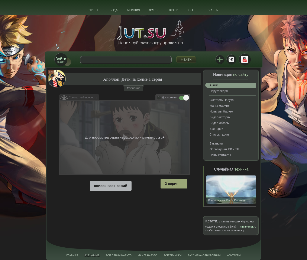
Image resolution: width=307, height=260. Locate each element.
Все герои (216, 128)
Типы (93, 10)
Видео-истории (220, 117)
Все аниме (92, 255)
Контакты (234, 255)
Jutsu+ (219, 59)
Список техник (219, 134)
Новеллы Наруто (221, 111)
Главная (72, 255)
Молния (133, 10)
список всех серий (110, 186)
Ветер (173, 10)
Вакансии (216, 143)
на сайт (60, 60)
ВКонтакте (231, 59)
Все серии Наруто (119, 255)
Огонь (193, 10)
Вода (114, 10)
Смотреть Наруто (222, 100)
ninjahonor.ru (248, 226)
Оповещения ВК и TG (224, 149)
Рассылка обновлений (204, 255)
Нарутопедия (219, 91)
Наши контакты (220, 155)
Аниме (214, 85)
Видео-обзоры (219, 123)
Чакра (213, 10)
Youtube (245, 59)
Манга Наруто (219, 105)
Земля (154, 10)
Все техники (172, 255)
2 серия (171, 184)
